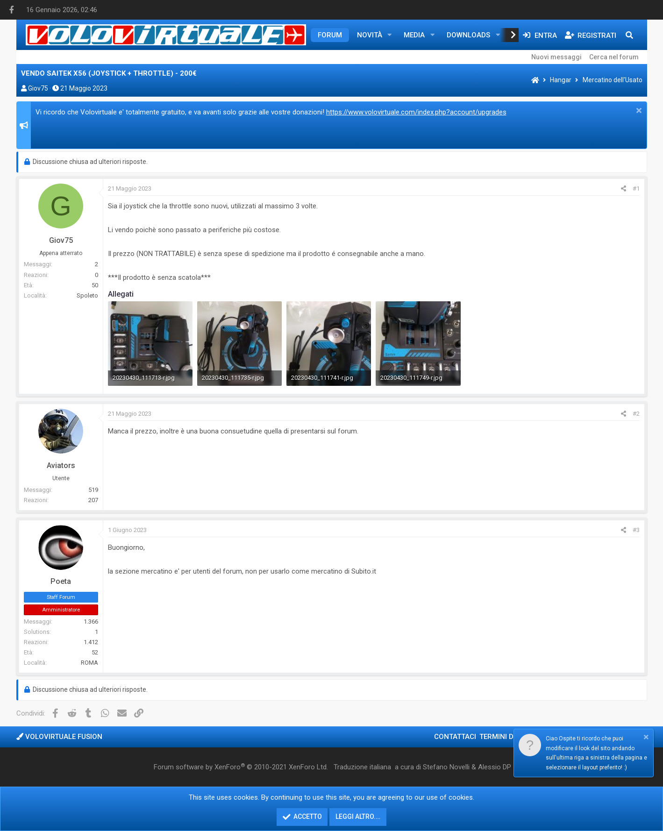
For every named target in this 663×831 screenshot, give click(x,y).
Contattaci (455, 736)
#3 (636, 529)
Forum (330, 35)
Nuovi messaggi (556, 57)
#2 (636, 413)
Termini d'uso (504, 736)
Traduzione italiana (362, 767)
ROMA (89, 662)
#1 (636, 188)
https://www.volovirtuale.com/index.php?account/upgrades (416, 112)
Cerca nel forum (614, 57)
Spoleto (87, 295)
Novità (369, 35)
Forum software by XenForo (241, 767)
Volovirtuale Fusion (59, 736)
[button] (389, 35)
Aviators (61, 465)
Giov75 (38, 88)
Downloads (468, 35)
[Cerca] (629, 35)
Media (414, 35)
